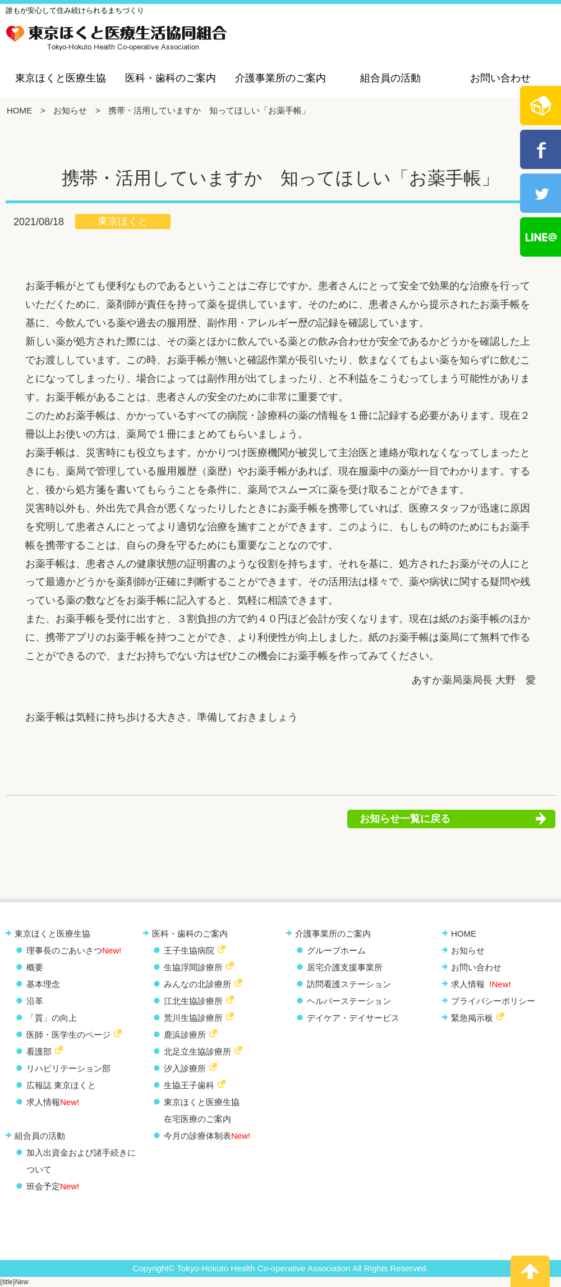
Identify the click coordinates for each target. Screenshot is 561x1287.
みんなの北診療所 (197, 984)
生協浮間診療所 (193, 967)
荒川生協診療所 (193, 1018)
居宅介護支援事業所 (345, 967)
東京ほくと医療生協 (60, 78)
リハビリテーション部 (68, 1068)
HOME (19, 110)
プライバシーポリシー (493, 1001)
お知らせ (70, 110)
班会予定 (52, 1186)
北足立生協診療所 (197, 1051)
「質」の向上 (51, 1018)
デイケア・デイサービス (353, 1018)
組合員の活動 (390, 78)
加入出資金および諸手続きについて (81, 1161)
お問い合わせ (500, 78)
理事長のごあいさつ (73, 950)
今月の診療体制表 (207, 1135)
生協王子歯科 (189, 1085)
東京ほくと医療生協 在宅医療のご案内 (202, 1110)
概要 (34, 967)
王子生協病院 (189, 950)
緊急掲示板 (472, 1018)
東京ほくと (123, 221)
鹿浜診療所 (185, 1034)
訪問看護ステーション (349, 984)
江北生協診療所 (193, 1001)
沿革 (34, 1001)
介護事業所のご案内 (280, 78)
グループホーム (336, 950)
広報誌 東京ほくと (61, 1085)
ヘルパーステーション (349, 1001)
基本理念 (43, 984)
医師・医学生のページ (68, 1034)
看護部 (39, 1051)
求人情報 (52, 1102)
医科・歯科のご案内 (170, 78)
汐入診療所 (185, 1068)
